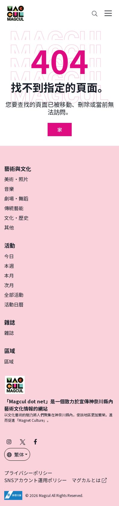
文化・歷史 (16, 217)
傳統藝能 (13, 208)
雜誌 (9, 332)
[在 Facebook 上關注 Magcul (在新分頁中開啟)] (35, 441)
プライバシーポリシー (28, 472)
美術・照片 (16, 179)
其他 (9, 227)
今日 (9, 256)
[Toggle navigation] (108, 13)
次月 (9, 285)
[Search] (94, 13)
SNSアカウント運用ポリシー (35, 480)
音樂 (9, 188)
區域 (9, 361)
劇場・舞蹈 (16, 198)
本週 (9, 265)
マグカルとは (89, 480)
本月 (9, 275)
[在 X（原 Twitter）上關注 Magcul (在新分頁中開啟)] (22, 441)
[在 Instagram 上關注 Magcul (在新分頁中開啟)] (9, 441)
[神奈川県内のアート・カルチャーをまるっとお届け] (15, 13)
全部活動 (13, 294)
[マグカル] (14, 384)
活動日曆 (13, 304)
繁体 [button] (15, 454)
